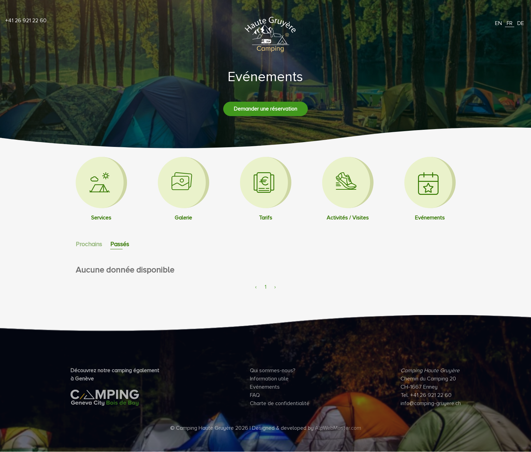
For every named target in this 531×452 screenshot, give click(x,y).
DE (520, 23)
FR (510, 23)
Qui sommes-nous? (272, 370)
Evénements (265, 387)
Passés (119, 244)
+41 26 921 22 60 (26, 20)
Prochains (89, 244)
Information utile (269, 378)
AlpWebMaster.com (338, 428)
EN (498, 23)
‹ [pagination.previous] (256, 287)
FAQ (255, 395)
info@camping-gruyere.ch (431, 403)
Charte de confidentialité (279, 403)
